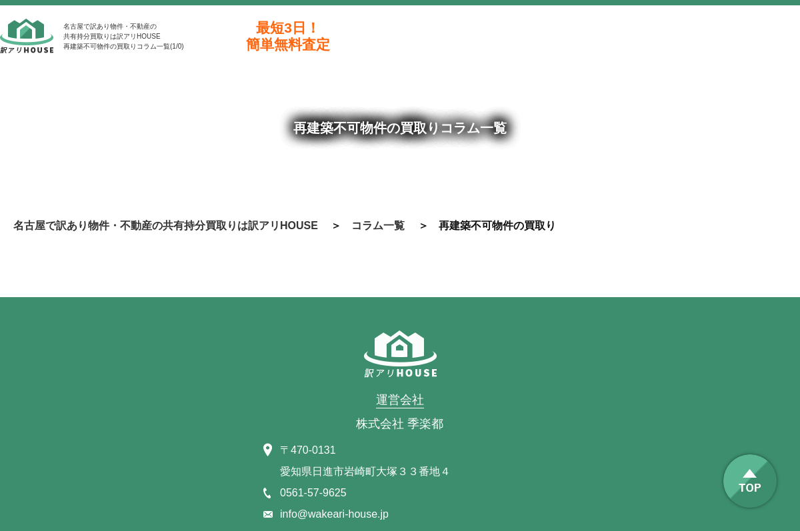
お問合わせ (586, 36)
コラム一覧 (378, 225)
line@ (733, 36)
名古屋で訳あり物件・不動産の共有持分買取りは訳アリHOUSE (165, 225)
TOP (750, 481)
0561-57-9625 (440, 36)
